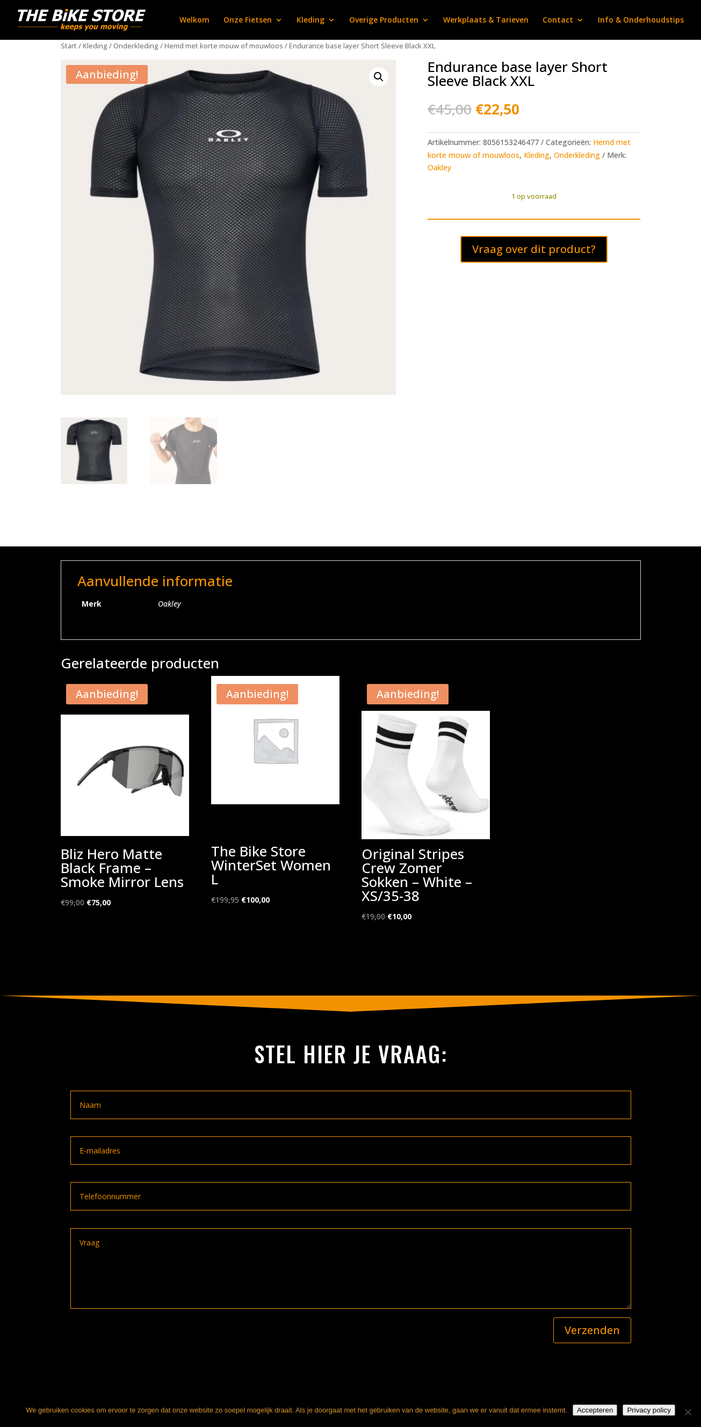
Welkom (194, 20)
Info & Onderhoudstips (641, 20)
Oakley (439, 167)
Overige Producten (383, 20)
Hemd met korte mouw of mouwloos (223, 46)
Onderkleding (135, 46)
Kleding (310, 20)
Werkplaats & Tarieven (486, 20)
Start (69, 46)
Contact (558, 20)
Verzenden (592, 1330)
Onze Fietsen (247, 20)
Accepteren (595, 1410)
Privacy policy (648, 1410)
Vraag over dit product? (534, 249)
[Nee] (687, 1412)
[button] (378, 77)
